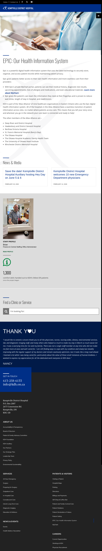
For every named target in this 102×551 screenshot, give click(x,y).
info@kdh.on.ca (14, 384)
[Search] (6, 311)
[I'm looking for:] (51, 311)
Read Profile (8, 252)
